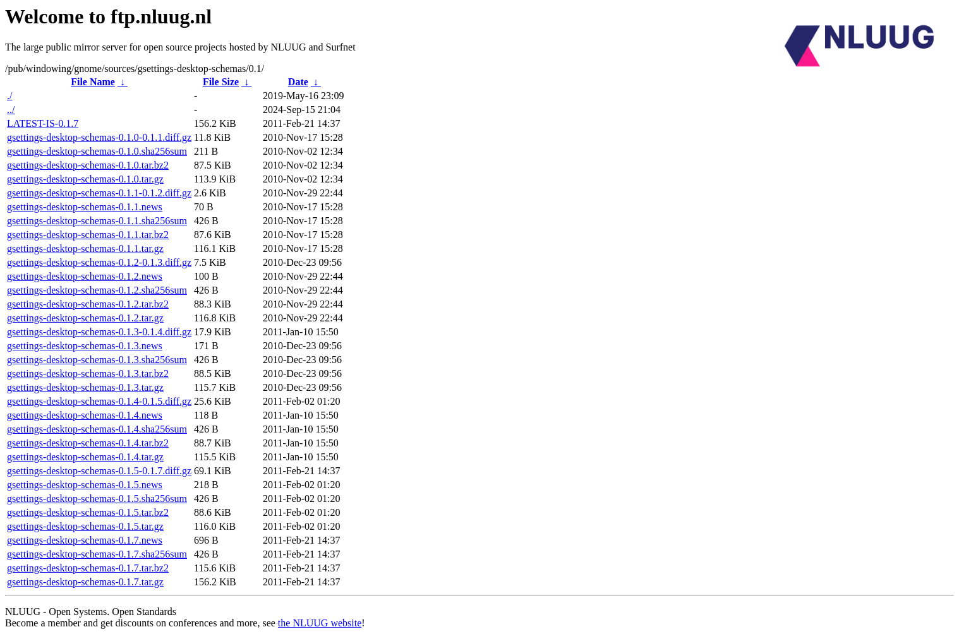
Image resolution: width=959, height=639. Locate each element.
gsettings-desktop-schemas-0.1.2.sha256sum (97, 290)
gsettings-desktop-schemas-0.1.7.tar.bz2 (88, 568)
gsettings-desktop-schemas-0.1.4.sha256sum (97, 429)
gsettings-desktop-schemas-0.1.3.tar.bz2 (88, 373)
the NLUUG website (319, 623)
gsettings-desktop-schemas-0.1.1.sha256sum (97, 220)
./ (9, 95)
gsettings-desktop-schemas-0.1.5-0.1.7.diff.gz (99, 470)
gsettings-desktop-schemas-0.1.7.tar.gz (85, 581)
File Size (221, 81)
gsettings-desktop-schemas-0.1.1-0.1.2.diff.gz (99, 193)
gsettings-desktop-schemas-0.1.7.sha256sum (97, 554)
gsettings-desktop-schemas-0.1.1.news (84, 206)
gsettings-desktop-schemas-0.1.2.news (84, 276)
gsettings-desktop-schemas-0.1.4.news (84, 415)
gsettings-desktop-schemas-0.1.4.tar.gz (85, 456)
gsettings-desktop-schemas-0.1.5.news (84, 484)
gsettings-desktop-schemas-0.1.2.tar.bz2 (88, 304)
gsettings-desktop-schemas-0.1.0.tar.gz (85, 179)
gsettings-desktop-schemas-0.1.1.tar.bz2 (88, 234)
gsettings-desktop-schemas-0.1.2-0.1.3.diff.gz (99, 262)
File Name (93, 81)
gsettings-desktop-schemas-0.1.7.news (84, 540)
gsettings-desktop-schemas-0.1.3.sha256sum (97, 359)
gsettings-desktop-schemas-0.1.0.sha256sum (97, 151)
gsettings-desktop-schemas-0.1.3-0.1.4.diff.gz (99, 331)
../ (11, 109)
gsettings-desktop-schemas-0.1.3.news (84, 345)
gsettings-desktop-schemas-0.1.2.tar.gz (85, 318)
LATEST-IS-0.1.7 (42, 123)
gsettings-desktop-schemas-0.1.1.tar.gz (85, 248)
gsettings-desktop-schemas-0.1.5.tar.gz (85, 526)
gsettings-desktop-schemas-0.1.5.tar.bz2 (88, 512)
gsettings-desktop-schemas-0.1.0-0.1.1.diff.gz (99, 137)
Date (298, 81)
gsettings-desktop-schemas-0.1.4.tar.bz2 (88, 443)
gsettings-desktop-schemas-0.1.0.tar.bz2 (88, 165)
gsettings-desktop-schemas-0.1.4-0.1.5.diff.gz (99, 401)
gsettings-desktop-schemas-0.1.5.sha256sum (97, 498)
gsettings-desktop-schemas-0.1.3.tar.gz (85, 387)
